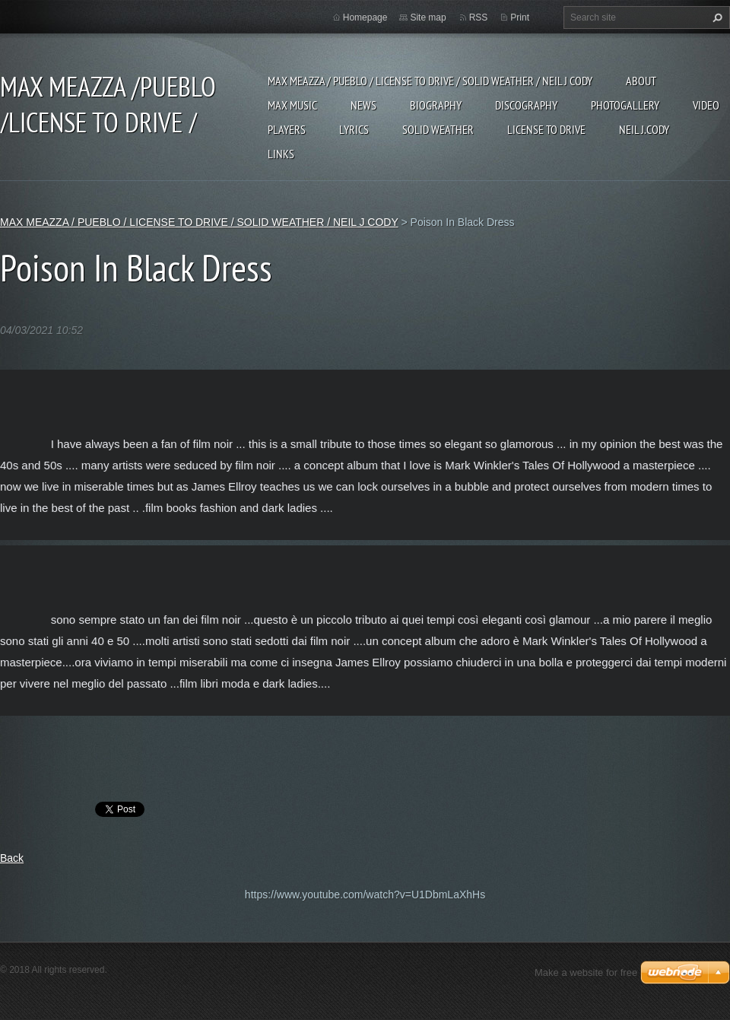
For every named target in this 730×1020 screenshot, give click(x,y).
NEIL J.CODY (644, 129)
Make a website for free (586, 972)
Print (519, 17)
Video (706, 105)
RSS (478, 17)
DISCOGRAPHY (526, 105)
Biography (436, 105)
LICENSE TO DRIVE (546, 129)
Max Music (292, 105)
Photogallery (625, 105)
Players (287, 129)
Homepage (365, 17)
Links (281, 153)
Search (715, 17)
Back (12, 858)
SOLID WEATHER (438, 129)
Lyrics (354, 129)
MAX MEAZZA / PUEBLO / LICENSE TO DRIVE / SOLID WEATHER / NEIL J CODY (430, 80)
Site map (428, 17)
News (363, 105)
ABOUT (641, 80)
